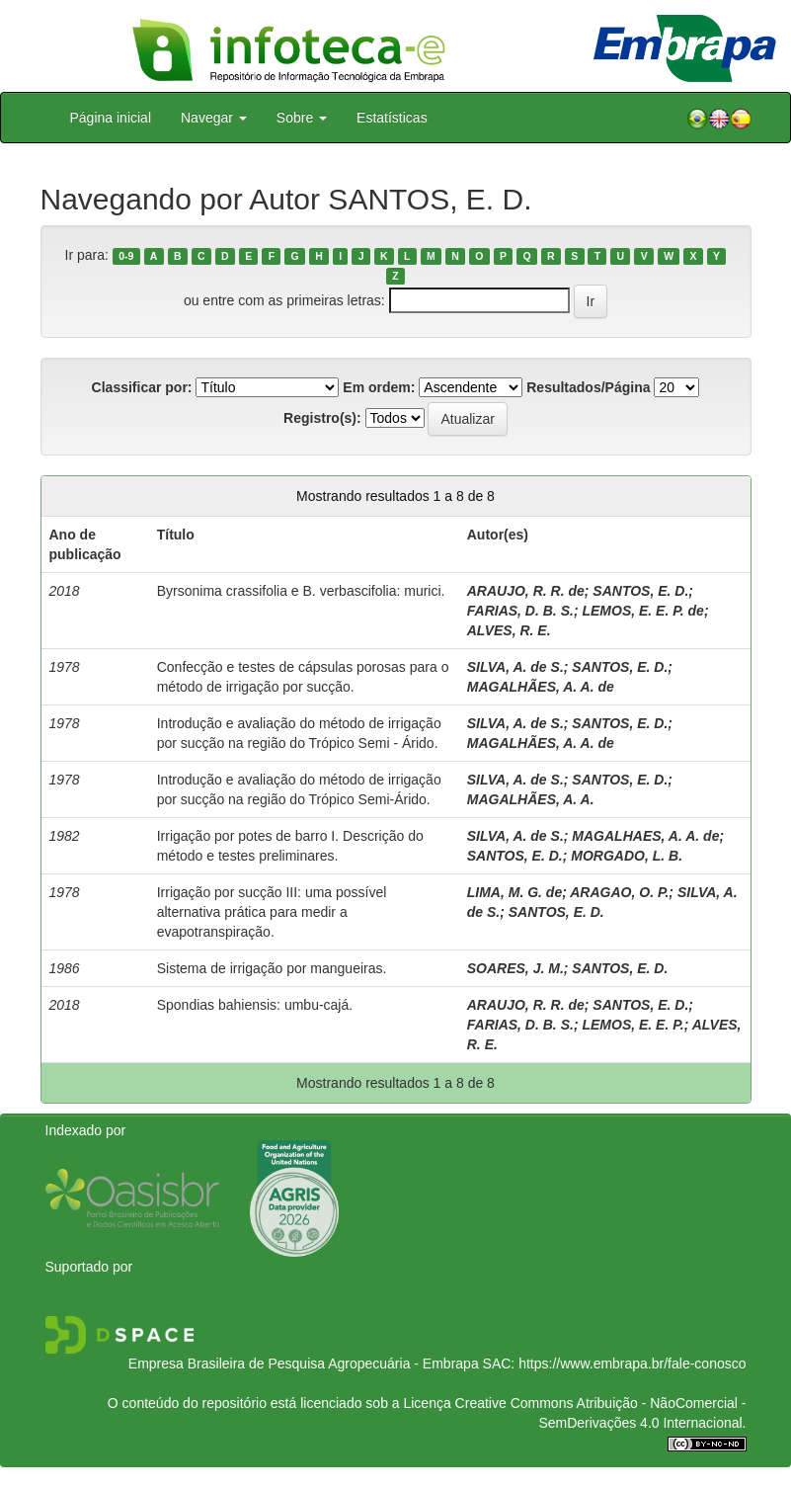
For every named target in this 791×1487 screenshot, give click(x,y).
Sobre (302, 117)
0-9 (126, 256)
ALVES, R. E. (509, 630)
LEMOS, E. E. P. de (642, 611)
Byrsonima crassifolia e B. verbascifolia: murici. (301, 591)
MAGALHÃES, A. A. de (540, 687)
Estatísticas (392, 117)
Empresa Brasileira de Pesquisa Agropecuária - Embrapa (303, 1363)
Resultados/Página (588, 387)
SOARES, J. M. (515, 968)
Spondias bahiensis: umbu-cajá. (255, 1005)
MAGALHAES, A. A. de (645, 836)
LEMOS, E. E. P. (632, 1025)
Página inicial (111, 117)
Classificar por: (142, 387)
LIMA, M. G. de (514, 892)
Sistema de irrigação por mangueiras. (272, 968)
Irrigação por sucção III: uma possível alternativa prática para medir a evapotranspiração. (272, 912)
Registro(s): (322, 418)
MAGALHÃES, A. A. (530, 799)
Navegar (214, 117)
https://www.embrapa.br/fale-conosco (632, 1363)
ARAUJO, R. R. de (526, 591)
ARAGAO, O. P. (619, 892)
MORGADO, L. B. (626, 856)
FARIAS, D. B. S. (520, 611)
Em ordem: (379, 387)
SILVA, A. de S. (515, 667)
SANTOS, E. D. (640, 591)
